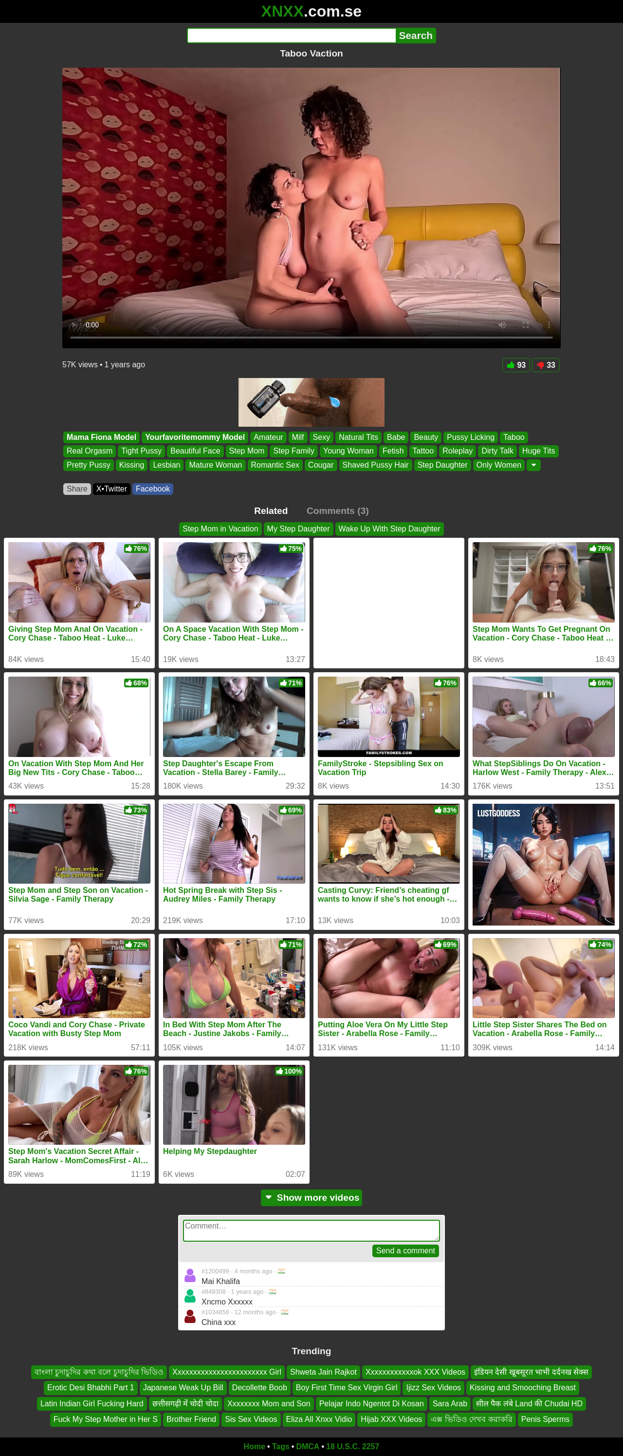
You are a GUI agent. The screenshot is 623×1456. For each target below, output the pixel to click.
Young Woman (348, 451)
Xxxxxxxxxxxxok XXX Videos (415, 1372)
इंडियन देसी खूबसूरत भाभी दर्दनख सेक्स (531, 1372)
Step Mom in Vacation (220, 529)
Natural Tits (358, 437)
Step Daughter (443, 465)
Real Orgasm (89, 451)
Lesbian (166, 465)
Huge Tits (538, 451)
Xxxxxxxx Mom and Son (269, 1403)
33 (545, 365)
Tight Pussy (141, 451)
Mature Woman (215, 465)
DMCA (307, 1446)
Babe (396, 437)
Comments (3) (338, 511)
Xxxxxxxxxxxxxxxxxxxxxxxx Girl (226, 1372)
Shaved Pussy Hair (376, 465)
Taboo (514, 437)
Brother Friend (191, 1419)
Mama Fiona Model (101, 437)
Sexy (321, 437)
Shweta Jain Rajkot (323, 1372)
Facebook (153, 489)
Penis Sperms (545, 1419)
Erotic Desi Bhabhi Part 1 (90, 1387)
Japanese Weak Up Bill (183, 1387)
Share (77, 489)
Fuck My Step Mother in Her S (106, 1419)
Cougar (320, 465)
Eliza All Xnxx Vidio (319, 1419)
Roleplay (457, 451)
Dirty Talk (497, 451)
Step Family (293, 451)
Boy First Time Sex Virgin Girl (347, 1387)
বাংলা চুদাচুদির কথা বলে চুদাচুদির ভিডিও (99, 1372)
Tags (281, 1446)
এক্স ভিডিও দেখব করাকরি (471, 1419)
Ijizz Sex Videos (433, 1387)
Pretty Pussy (88, 465)
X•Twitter (111, 489)
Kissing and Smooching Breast (523, 1387)
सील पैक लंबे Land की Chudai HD (529, 1403)
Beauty (426, 437)
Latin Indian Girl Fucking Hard (92, 1403)
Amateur (268, 437)
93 (516, 365)
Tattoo (423, 451)
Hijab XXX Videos (391, 1419)
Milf (298, 437)
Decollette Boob (259, 1387)
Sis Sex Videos (251, 1419)
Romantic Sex (275, 465)
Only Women (498, 465)
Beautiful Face (195, 451)
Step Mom (247, 451)
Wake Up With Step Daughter (389, 529)
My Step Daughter (298, 529)
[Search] (291, 35)
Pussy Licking (471, 437)
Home (254, 1446)
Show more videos (312, 1197)
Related (271, 511)
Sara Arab (450, 1403)
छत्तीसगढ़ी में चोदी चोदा (185, 1403)
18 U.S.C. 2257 (352, 1446)
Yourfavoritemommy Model (195, 437)
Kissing (132, 465)
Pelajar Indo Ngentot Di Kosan (371, 1403)
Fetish (393, 451)
